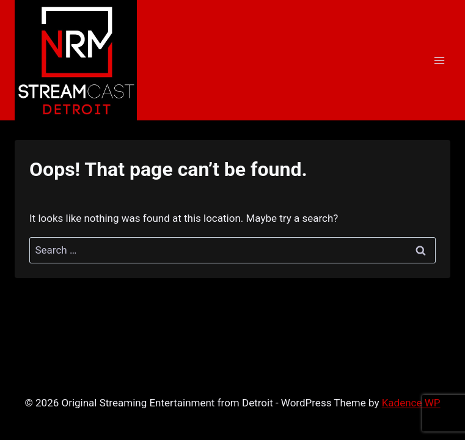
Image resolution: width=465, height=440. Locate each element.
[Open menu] (439, 60)
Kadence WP (411, 403)
